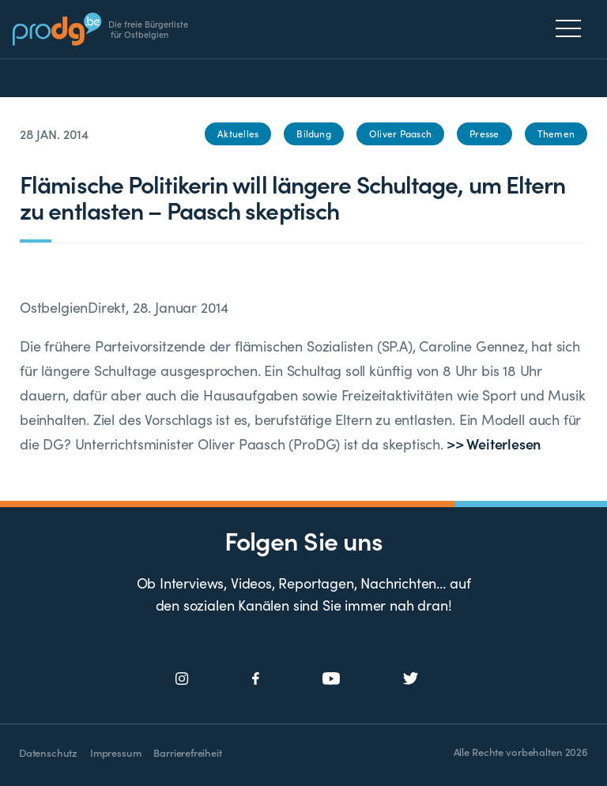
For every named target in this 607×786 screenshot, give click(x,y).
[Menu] (572, 28)
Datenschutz (48, 752)
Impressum (115, 752)
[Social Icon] (182, 679)
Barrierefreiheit (187, 752)
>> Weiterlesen (492, 443)
